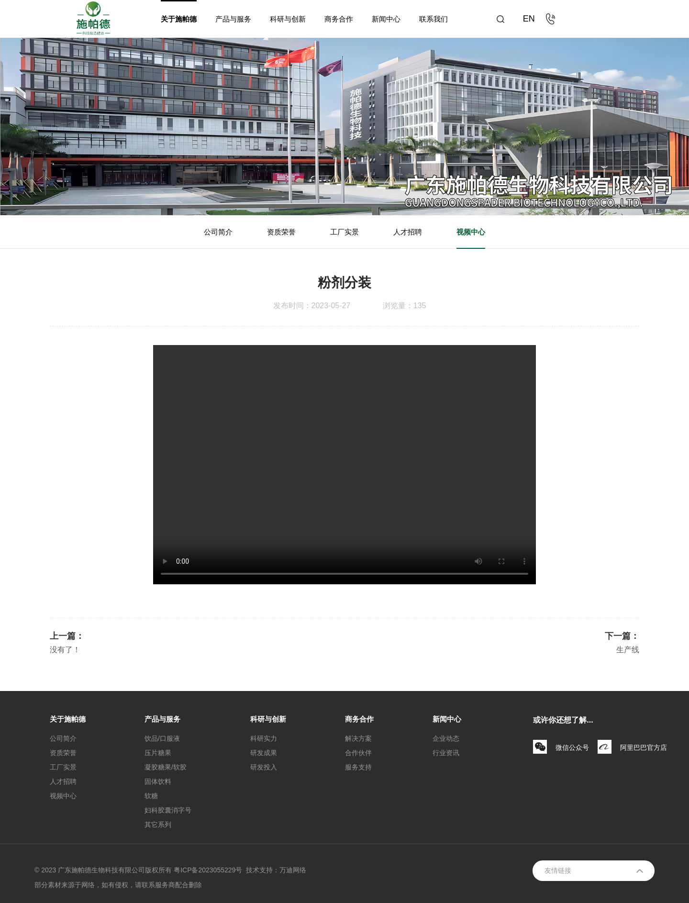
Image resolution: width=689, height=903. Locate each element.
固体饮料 (157, 781)
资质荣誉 (281, 232)
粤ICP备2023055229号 (208, 870)
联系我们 (433, 19)
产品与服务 (233, 19)
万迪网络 (292, 870)
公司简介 (218, 232)
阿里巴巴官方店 (643, 747)
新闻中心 (386, 19)
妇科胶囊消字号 (167, 810)
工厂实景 (344, 232)
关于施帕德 (179, 19)
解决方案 (358, 738)
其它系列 (157, 824)
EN (529, 18)
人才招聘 (407, 232)
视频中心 (470, 232)
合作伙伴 (358, 753)
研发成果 (263, 753)
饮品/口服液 (162, 738)
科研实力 (263, 738)
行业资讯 (446, 753)
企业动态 (446, 738)
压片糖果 (157, 753)
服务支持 (358, 767)
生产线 (627, 650)
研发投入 (263, 767)
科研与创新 (288, 19)
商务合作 (338, 19)
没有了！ (65, 650)
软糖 (151, 796)
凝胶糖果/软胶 (165, 767)
